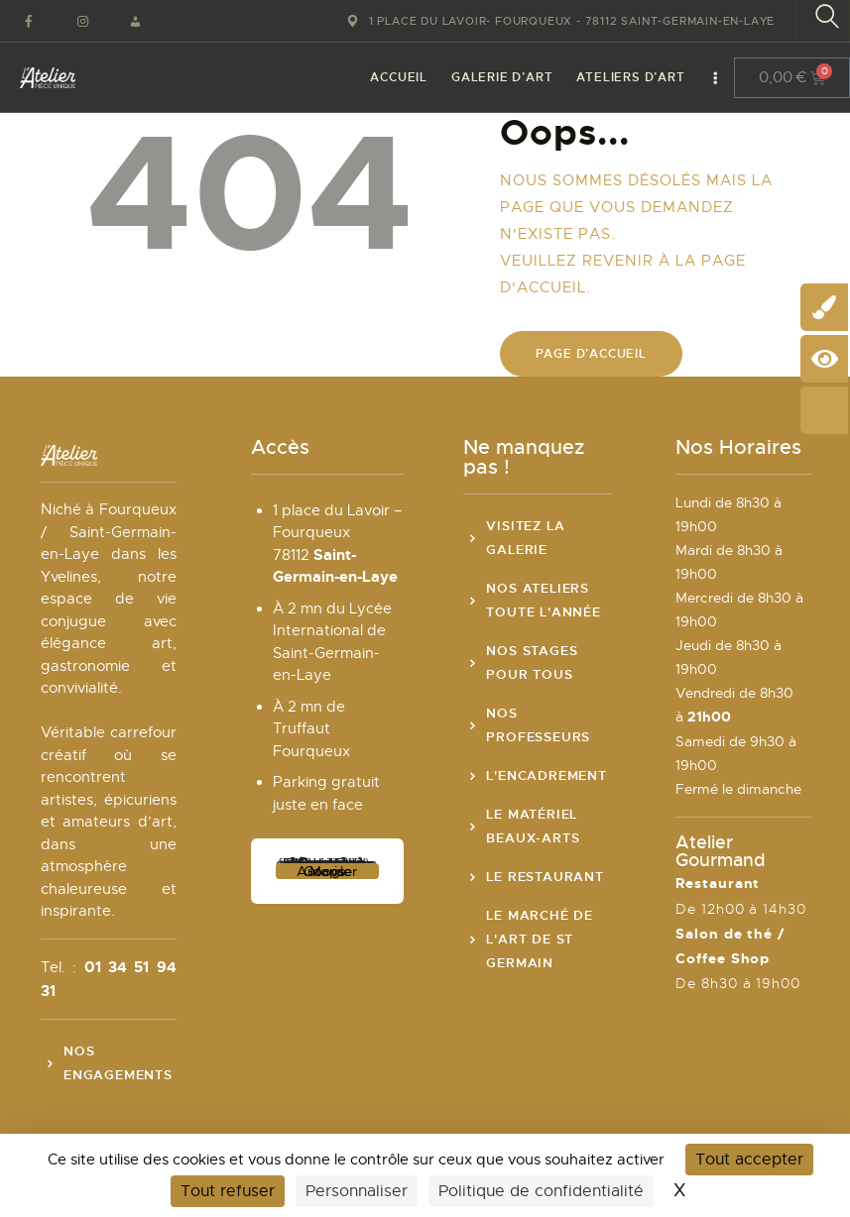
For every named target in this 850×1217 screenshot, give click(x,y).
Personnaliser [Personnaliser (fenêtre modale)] (356, 1191)
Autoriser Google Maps (327, 871)
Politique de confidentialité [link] (541, 1191)
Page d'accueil (591, 354)
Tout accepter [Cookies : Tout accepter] (749, 1159)
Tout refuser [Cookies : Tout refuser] (228, 1191)
